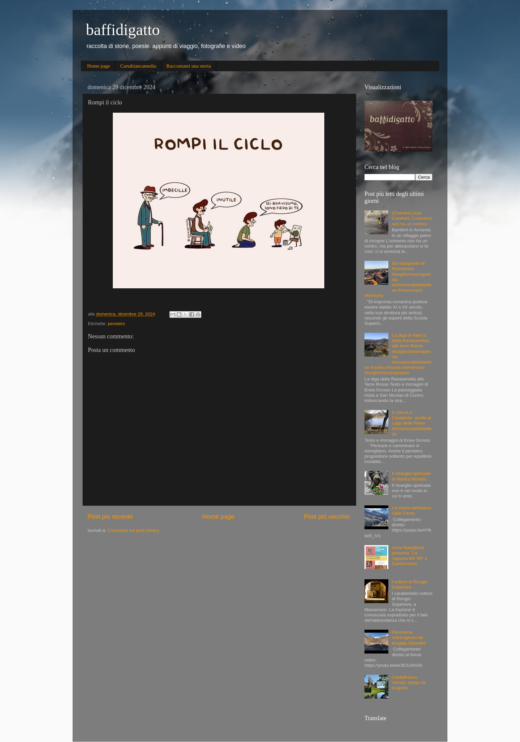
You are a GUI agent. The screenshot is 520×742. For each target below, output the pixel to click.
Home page (98, 66)
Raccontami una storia (188, 66)
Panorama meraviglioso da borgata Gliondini (408, 637)
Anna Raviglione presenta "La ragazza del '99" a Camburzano (409, 555)
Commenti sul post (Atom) (133, 530)
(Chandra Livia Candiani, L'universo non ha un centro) (412, 218)
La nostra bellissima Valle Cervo (411, 510)
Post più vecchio (327, 516)
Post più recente (110, 516)
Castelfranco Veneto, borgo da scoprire (409, 682)
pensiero (116, 323)
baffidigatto (123, 29)
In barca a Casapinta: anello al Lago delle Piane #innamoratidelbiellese (411, 423)
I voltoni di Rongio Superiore (409, 584)
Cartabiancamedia (138, 66)
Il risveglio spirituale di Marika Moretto (411, 476)
